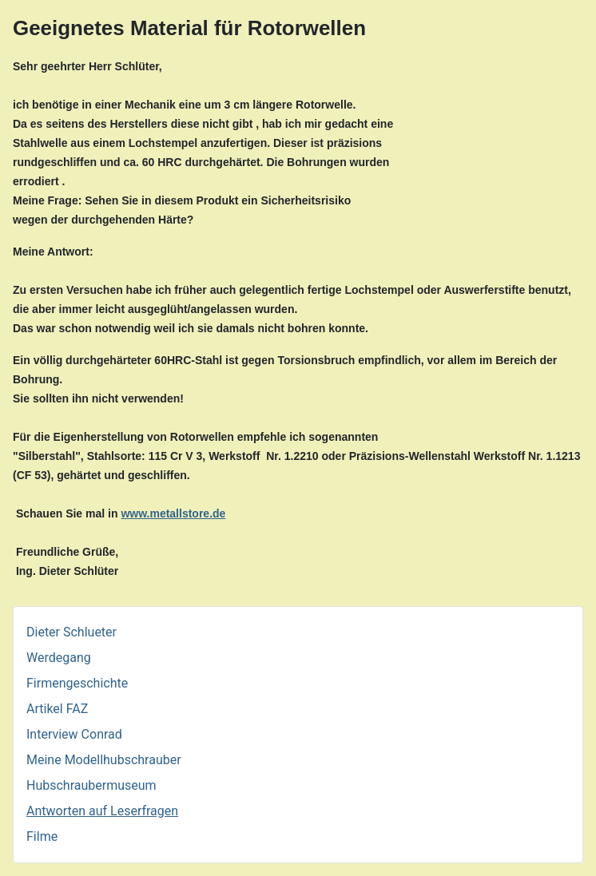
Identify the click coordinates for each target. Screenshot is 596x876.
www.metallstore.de (173, 513)
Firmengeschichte (77, 683)
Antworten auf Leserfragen (102, 811)
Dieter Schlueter (71, 632)
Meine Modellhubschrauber (103, 759)
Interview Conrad (74, 734)
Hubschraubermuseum (91, 785)
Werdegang (58, 657)
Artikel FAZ (57, 708)
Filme (42, 836)
